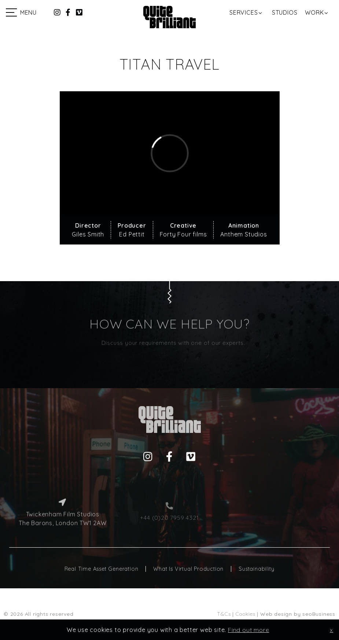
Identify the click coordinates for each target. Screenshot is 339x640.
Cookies (245, 614)
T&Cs (224, 614)
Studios (285, 12)
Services (243, 12)
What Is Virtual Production (188, 569)
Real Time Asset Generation (102, 569)
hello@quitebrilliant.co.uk (276, 503)
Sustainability (256, 569)
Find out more (248, 629)
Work (314, 12)
